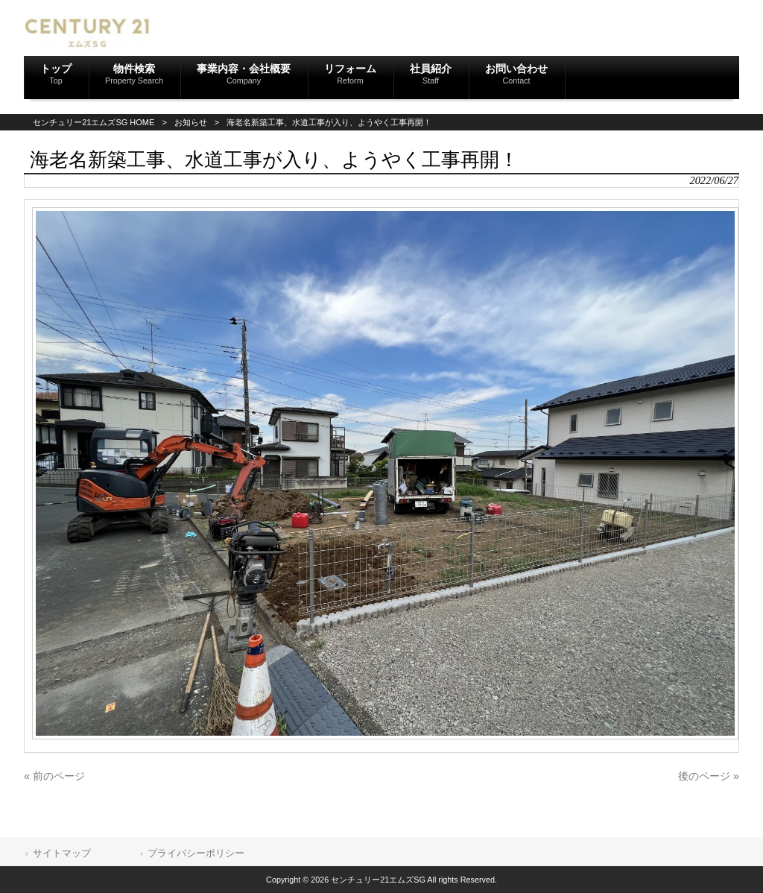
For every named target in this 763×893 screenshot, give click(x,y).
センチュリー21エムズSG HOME (93, 122)
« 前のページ (54, 776)
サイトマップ (62, 853)
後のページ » (708, 776)
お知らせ (190, 122)
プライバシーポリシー (196, 853)
